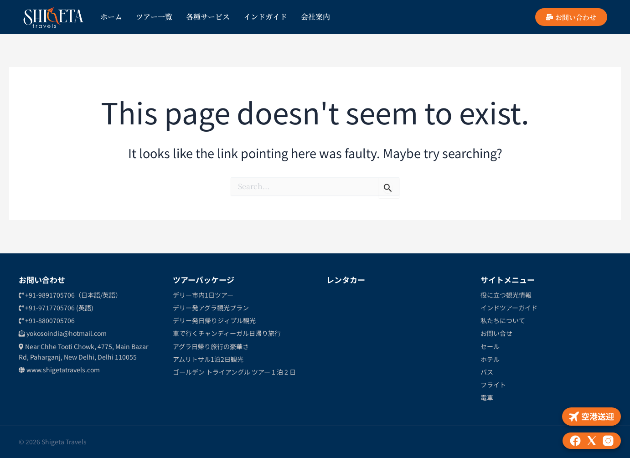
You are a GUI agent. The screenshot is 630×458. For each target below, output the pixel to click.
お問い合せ (496, 333)
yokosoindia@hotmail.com (63, 333)
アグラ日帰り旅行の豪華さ (211, 346)
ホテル (490, 359)
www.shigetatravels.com (59, 369)
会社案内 (315, 16)
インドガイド (265, 16)
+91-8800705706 (47, 320)
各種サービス (208, 16)
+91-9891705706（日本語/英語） (70, 294)
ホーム (111, 16)
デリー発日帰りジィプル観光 (214, 320)
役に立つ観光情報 (506, 294)
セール (490, 346)
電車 (486, 397)
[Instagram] (608, 441)
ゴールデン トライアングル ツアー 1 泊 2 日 (234, 371)
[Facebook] (575, 441)
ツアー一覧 (154, 16)
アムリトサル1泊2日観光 (208, 359)
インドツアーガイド (508, 307)
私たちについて (502, 320)
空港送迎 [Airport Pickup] (591, 416)
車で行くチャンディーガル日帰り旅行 (227, 333)
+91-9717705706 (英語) (56, 307)
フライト (493, 384)
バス (486, 371)
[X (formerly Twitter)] (592, 441)
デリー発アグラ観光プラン (211, 307)
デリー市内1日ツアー (203, 294)
